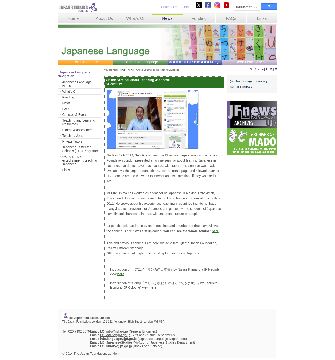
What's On (135, 18)
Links (262, 18)
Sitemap (186, 7)
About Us (104, 18)
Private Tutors (72, 141)
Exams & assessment (78, 130)
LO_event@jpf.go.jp (115, 335)
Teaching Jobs (72, 135)
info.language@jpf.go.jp (118, 339)
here (215, 231)
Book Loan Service (251, 62)
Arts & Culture (86, 62)
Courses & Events (75, 114)
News (167, 18)
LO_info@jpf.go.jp (114, 331)
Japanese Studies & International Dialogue (195, 62)
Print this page (244, 86)
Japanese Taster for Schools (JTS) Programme (81, 149)
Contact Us (169, 7)
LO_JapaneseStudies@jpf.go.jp (124, 342)
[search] (246, 7)
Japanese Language (141, 62)
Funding (199, 18)
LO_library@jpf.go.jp (116, 346)
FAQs (231, 18)
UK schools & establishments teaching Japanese (79, 160)
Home (73, 18)
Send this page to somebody (251, 81)
